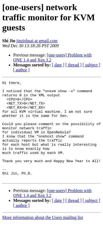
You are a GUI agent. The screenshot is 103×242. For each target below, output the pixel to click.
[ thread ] (73, 65)
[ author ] (21, 69)
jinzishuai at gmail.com (37, 40)
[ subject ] (91, 65)
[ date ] (58, 65)
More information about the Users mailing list (42, 237)
